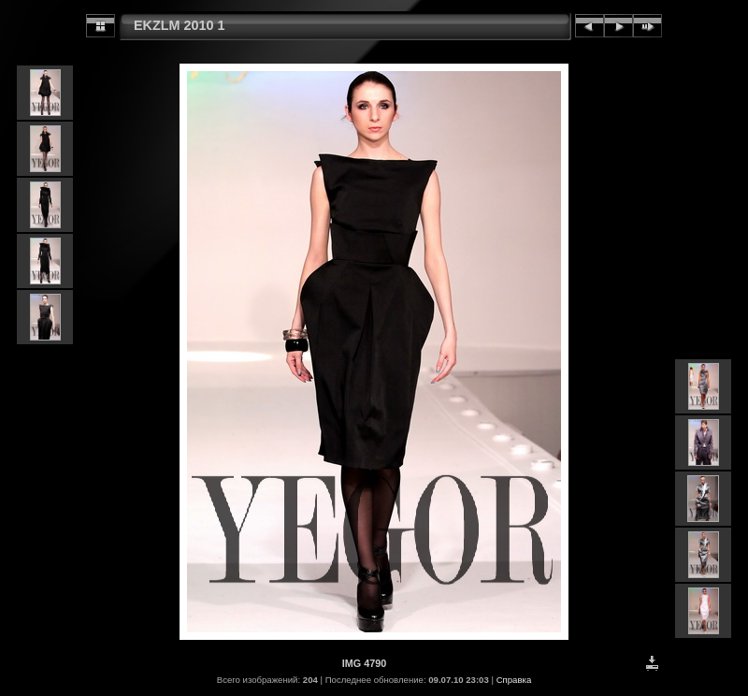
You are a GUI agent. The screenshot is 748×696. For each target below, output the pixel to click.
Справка (514, 679)
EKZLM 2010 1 (179, 25)
